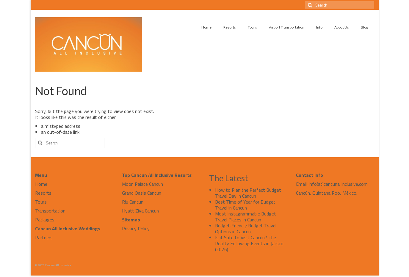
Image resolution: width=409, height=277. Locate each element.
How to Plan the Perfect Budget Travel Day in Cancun (248, 192)
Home (41, 184)
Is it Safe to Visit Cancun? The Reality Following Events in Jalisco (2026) (249, 243)
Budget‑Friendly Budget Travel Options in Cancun (245, 228)
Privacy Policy (136, 228)
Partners (44, 237)
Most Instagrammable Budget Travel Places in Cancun (245, 216)
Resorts (43, 192)
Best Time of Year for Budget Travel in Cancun (245, 204)
